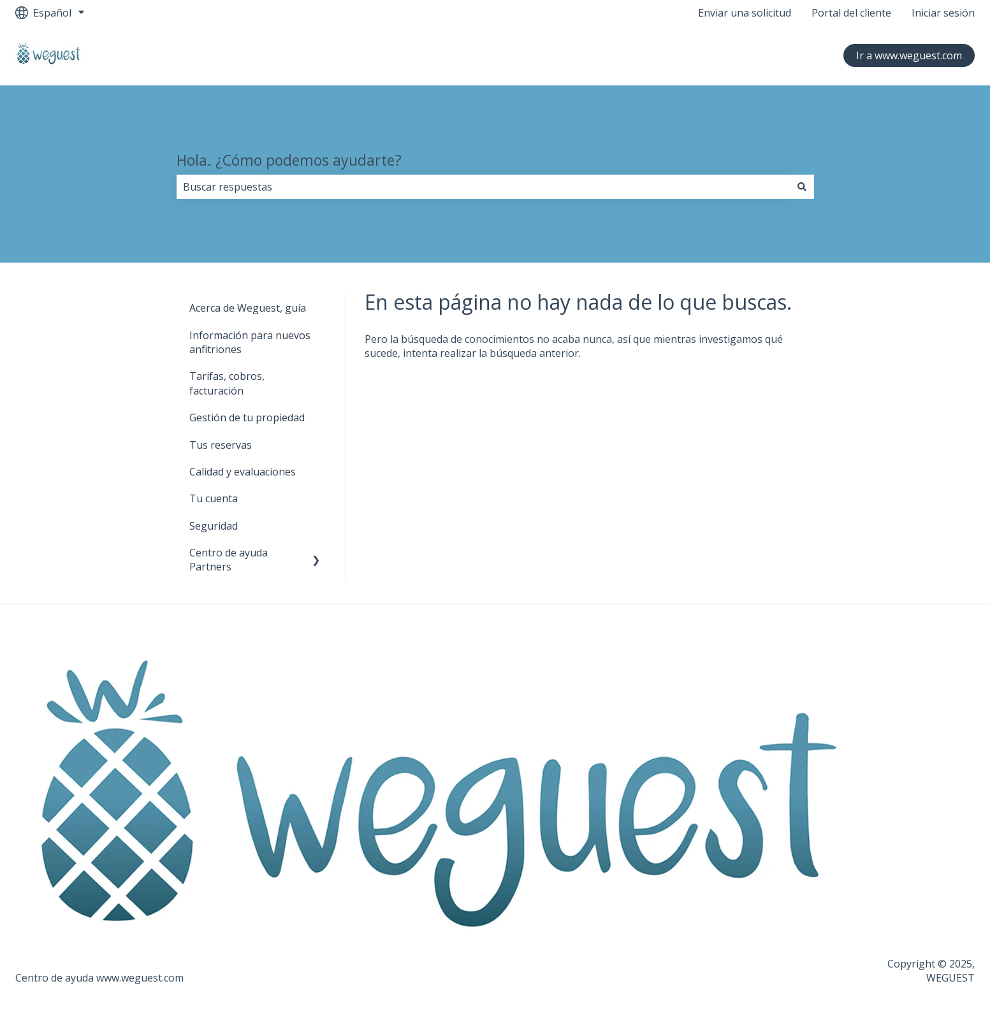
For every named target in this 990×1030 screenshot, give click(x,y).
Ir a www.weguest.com (909, 55)
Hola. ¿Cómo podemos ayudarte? (289, 160)
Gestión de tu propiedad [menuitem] (247, 417)
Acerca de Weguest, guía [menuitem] (247, 308)
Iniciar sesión (943, 13)
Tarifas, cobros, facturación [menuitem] (227, 383)
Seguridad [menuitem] (213, 526)
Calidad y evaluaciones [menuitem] (242, 472)
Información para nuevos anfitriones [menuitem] (249, 342)
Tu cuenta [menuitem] (213, 498)
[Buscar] (802, 187)
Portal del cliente (851, 13)
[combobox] (483, 187)
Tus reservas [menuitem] (220, 445)
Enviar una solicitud (744, 13)
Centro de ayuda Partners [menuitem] (228, 560)
